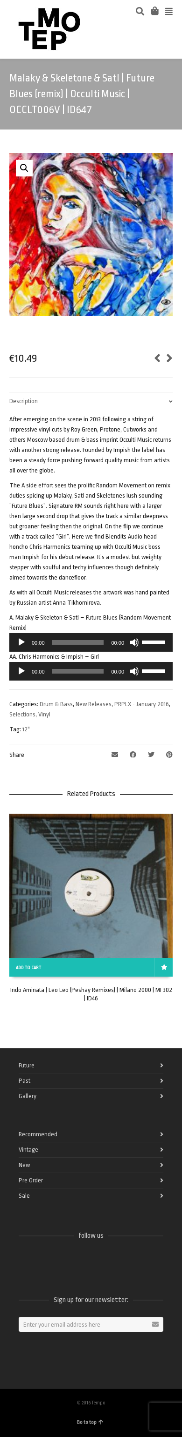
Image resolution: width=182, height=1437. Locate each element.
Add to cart (28, 967)
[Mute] (134, 642)
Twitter (46, 1260)
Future (27, 1065)
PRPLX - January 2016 (141, 704)
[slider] (78, 642)
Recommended (38, 1134)
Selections (22, 714)
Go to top (90, 1422)
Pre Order (31, 1180)
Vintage (28, 1149)
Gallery (27, 1096)
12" (26, 729)
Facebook (26, 1260)
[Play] (21, 642)
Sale (24, 1195)
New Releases (94, 704)
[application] (91, 642)
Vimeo (67, 1260)
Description (23, 401)
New (24, 1164)
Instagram (87, 1260)
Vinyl (44, 714)
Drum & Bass (56, 704)
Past (24, 1080)
